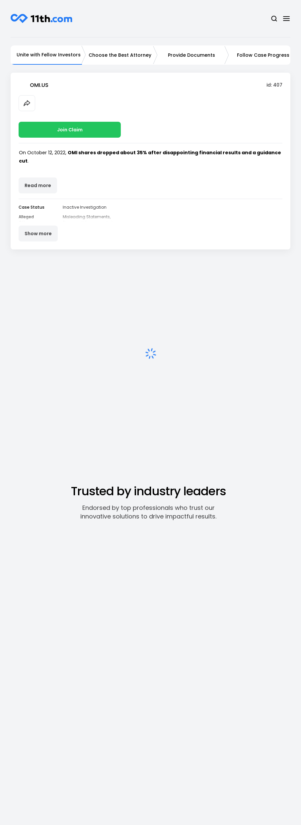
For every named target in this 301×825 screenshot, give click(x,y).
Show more (38, 233)
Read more (38, 185)
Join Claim (70, 129)
